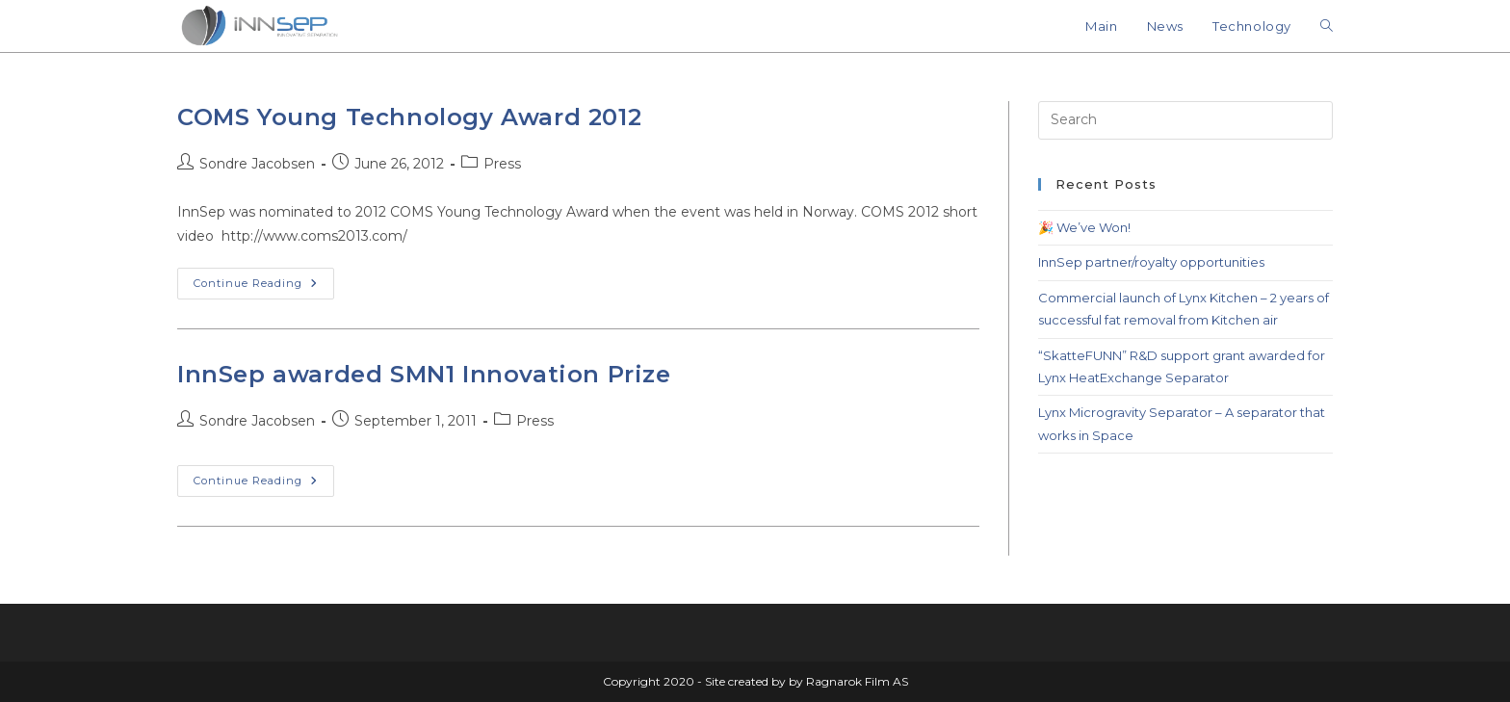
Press (502, 163)
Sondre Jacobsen (257, 163)
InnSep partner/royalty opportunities (1151, 262)
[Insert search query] (1185, 120)
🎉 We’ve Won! (1084, 227)
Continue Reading (264, 279)
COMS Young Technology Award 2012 (409, 117)
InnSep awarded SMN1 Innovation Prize (424, 374)
